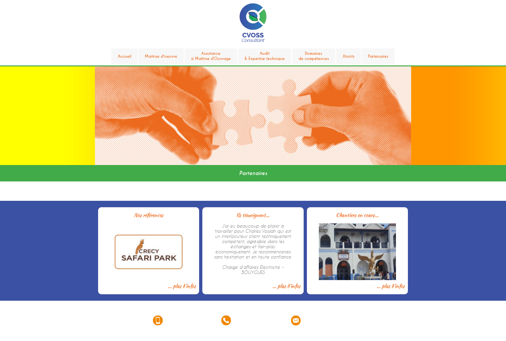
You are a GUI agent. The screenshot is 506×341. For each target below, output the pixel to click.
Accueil (124, 56)
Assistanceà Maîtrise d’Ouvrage (211, 56)
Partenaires (378, 56)
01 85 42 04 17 (256, 320)
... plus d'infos (182, 286)
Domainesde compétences (314, 56)
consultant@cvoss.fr (329, 320)
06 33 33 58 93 (187, 320)
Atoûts (348, 56)
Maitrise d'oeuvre (161, 56)
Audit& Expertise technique (265, 56)
